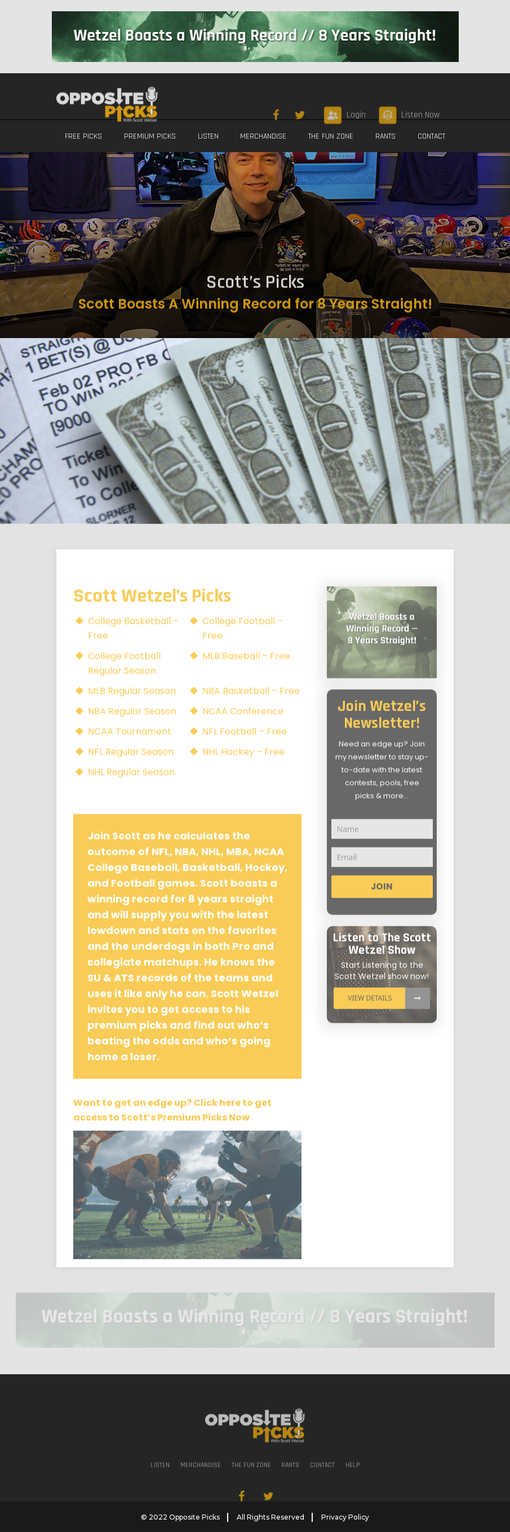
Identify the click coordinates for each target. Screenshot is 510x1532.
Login (356, 162)
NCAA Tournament (129, 749)
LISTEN (208, 136)
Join (382, 903)
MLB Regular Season (132, 708)
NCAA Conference (242, 728)
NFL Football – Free (244, 749)
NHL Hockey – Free (243, 769)
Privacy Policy (345, 1516)
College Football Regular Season (124, 681)
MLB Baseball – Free (246, 673)
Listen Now (420, 162)
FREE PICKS (83, 136)
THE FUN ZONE (330, 136)
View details (388, 1015)
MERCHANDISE (263, 136)
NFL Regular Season (131, 769)
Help (352, 1482)
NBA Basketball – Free (251, 708)
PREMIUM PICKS (150, 136)
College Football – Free (242, 646)
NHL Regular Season (131, 789)
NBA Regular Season (132, 728)
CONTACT (431, 136)
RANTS (385, 136)
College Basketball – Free (133, 646)
